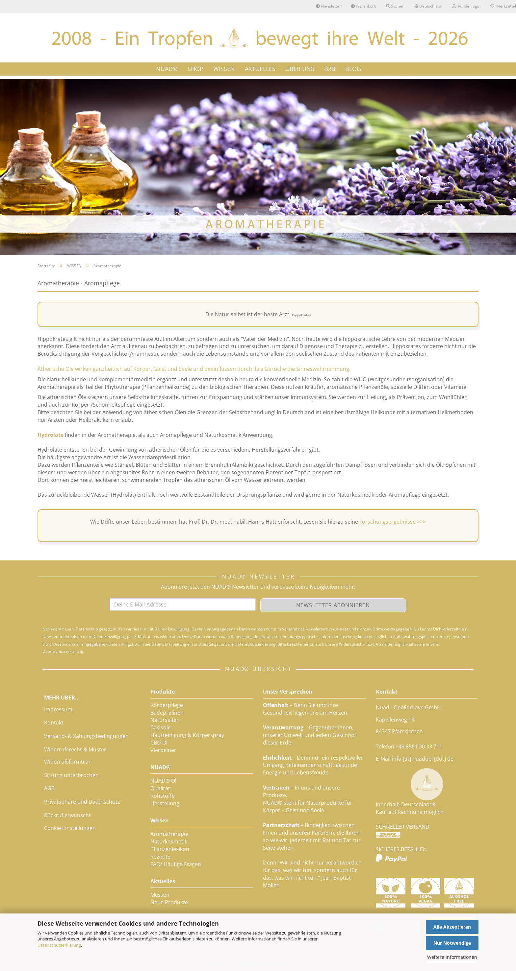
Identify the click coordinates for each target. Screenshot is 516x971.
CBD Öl (159, 742)
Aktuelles (162, 881)
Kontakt (54, 722)
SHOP (195, 68)
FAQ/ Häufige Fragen (175, 864)
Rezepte (160, 856)
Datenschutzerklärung (59, 945)
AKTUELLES (260, 68)
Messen (159, 894)
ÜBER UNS (299, 68)
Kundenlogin (466, 6)
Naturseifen (165, 719)
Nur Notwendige (452, 943)
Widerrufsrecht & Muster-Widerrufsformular (76, 755)
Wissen (159, 820)
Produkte (162, 691)
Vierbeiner (163, 750)
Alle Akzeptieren (452, 927)
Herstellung (164, 803)
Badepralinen (167, 712)
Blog (353, 69)
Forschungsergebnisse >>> (392, 521)
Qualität (160, 788)
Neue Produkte (169, 902)
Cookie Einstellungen (70, 828)
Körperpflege (166, 705)
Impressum (58, 709)
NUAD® (167, 68)
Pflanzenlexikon (169, 849)
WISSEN (224, 68)
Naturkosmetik (168, 841)
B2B (329, 68)
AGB (49, 788)
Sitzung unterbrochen (71, 775)
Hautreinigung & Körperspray (187, 735)
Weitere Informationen (452, 957)
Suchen (395, 6)
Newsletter (328, 6)
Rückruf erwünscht (67, 815)
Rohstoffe (162, 795)
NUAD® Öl (163, 780)
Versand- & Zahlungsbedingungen (86, 736)
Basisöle (160, 727)
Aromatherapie (169, 834)
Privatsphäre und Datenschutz (82, 801)
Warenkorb (363, 6)
